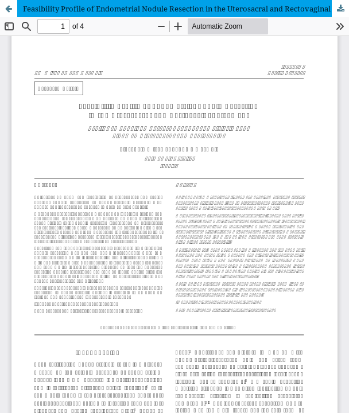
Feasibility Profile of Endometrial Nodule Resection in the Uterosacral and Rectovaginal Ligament (186, 8)
